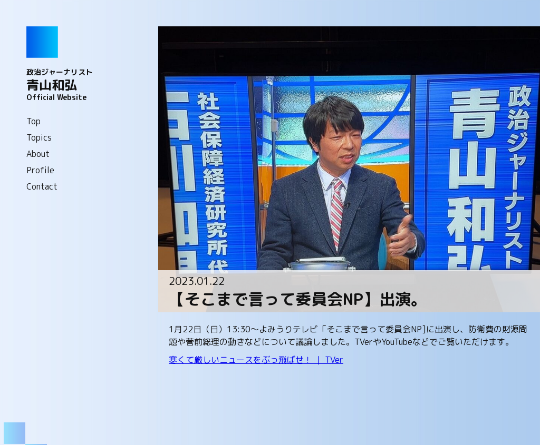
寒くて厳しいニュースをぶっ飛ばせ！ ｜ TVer (256, 359)
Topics (39, 137)
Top (33, 121)
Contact (41, 186)
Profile (40, 170)
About (38, 154)
